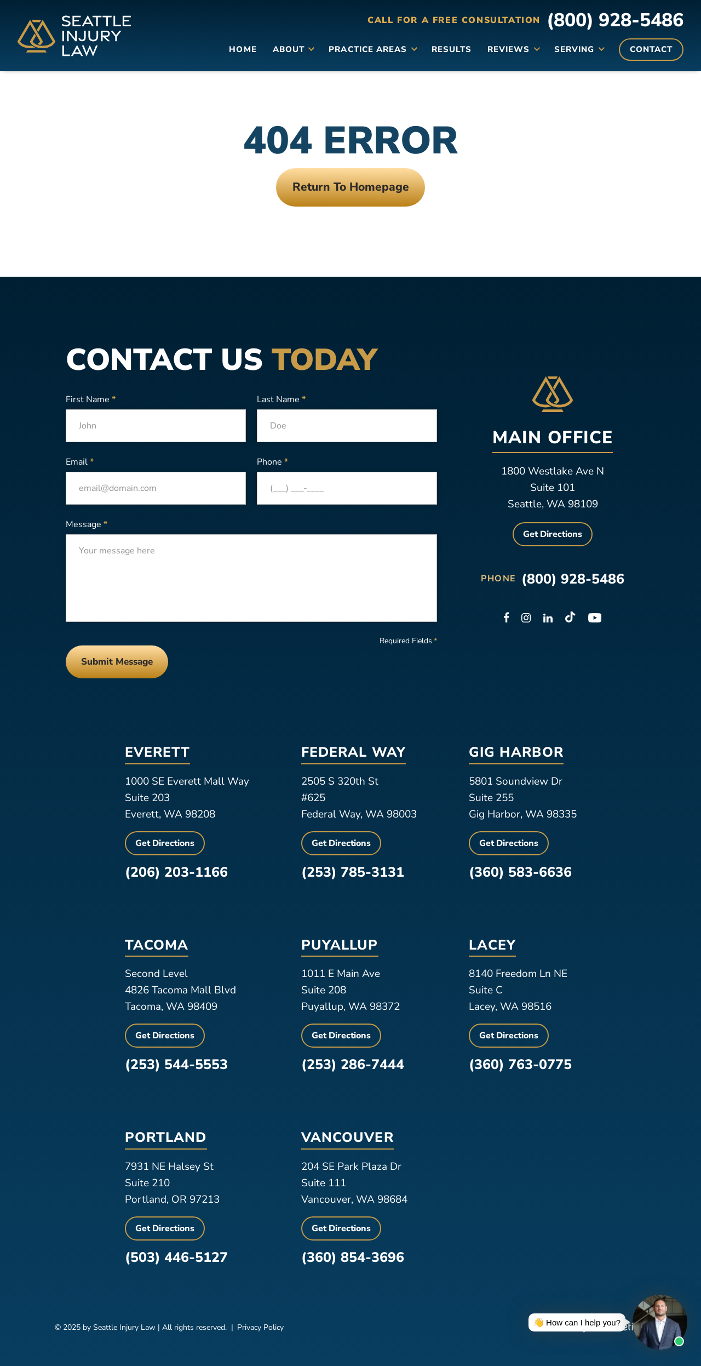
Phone (272, 462)
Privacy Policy (260, 1327)
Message (86, 524)
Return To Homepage (350, 187)
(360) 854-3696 (352, 1257)
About (288, 49)
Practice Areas (368, 49)
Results (452, 49)
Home (242, 49)
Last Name (281, 399)
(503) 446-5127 (176, 1257)
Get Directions (552, 534)
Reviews (508, 49)
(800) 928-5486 (615, 20)
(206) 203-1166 (176, 872)
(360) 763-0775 (520, 1064)
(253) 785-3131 (352, 872)
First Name (91, 399)
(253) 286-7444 (352, 1064)
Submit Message (117, 661)
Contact (651, 49)
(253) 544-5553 (176, 1064)
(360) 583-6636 (520, 872)
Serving (574, 49)
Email (80, 462)
